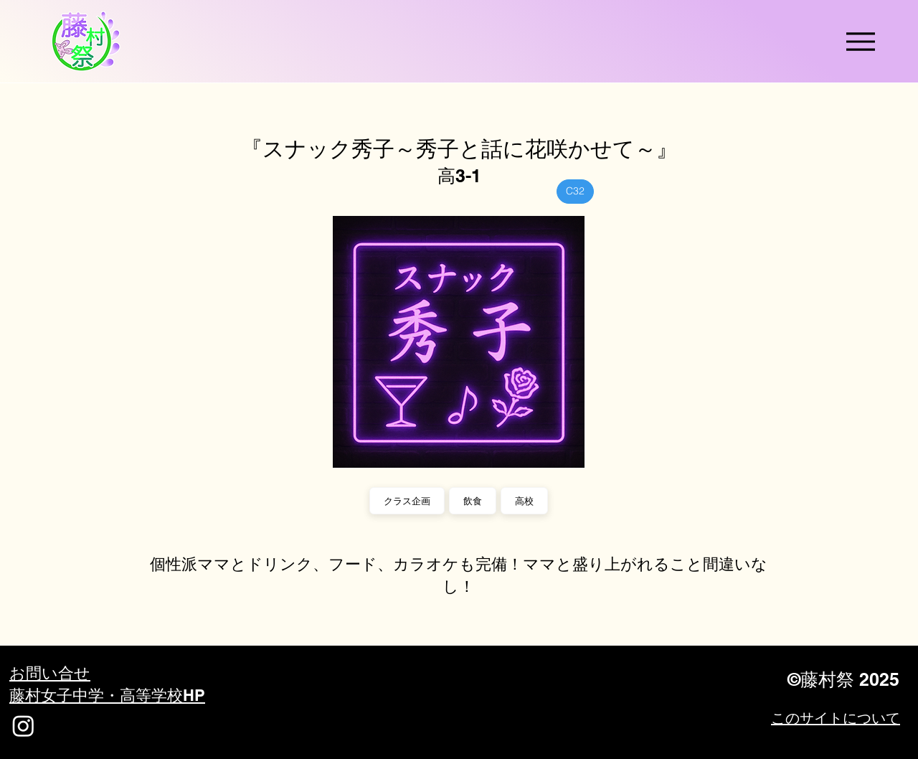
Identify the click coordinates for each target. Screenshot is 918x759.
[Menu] (860, 41)
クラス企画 (406, 500)
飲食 (472, 500)
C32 (575, 190)
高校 (524, 500)
